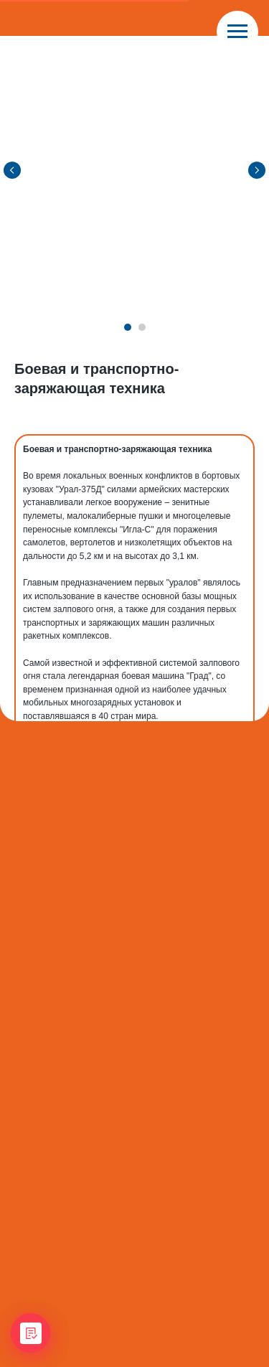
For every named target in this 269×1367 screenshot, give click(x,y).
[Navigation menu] (237, 31)
